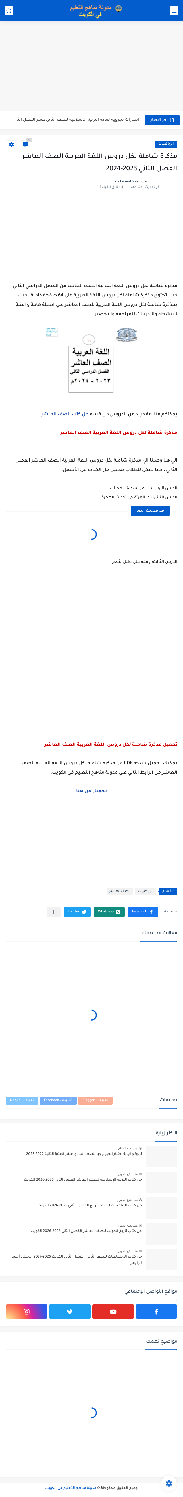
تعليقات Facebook (58, 1100)
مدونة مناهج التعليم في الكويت (70, 1488)
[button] (143, 912)
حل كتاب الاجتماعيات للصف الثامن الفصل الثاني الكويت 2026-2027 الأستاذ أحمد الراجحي (77, 1260)
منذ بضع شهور (128, 1174)
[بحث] (9, 10)
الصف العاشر (119, 891)
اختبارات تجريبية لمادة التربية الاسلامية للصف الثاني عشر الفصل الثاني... (76, 120)
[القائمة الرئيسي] (174, 10)
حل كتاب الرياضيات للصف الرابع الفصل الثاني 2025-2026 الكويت (90, 1206)
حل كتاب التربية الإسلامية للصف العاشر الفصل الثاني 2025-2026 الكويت (83, 1180)
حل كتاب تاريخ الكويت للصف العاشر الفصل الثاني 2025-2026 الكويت (86, 1231)
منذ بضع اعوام (128, 1148)
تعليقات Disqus (22, 1100)
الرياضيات (166, 144)
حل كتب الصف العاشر (64, 414)
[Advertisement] (91, 67)
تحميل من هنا (91, 791)
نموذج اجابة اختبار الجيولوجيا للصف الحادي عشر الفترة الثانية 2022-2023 (84, 1154)
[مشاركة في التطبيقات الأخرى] (54, 912)
